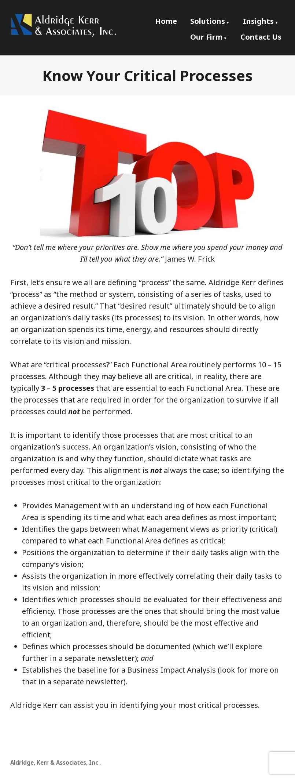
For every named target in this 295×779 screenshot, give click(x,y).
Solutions (207, 21)
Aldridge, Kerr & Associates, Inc (54, 762)
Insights (258, 21)
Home (166, 21)
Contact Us (260, 37)
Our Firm (206, 37)
